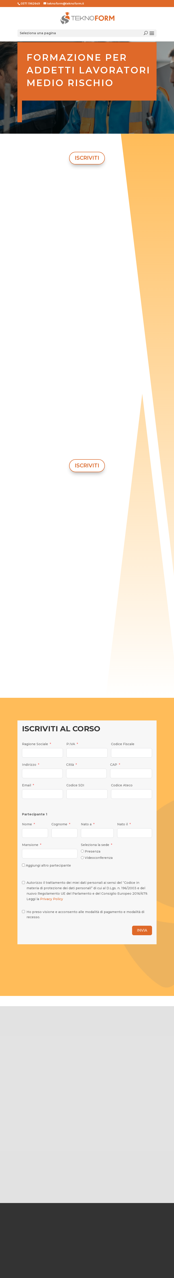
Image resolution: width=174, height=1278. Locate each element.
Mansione (30, 845)
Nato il (122, 824)
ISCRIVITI (87, 158)
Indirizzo (29, 765)
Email (26, 785)
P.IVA (70, 744)
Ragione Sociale (35, 744)
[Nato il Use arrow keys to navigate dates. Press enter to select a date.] (134, 833)
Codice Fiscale (122, 744)
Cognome (59, 824)
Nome (27, 824)
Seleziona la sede (95, 845)
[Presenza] (82, 851)
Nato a (86, 824)
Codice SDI (75, 785)
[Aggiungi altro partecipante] (23, 865)
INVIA (142, 930)
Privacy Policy (51, 899)
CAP (113, 765)
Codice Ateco (122, 785)
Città (70, 765)
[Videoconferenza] (82, 857)
